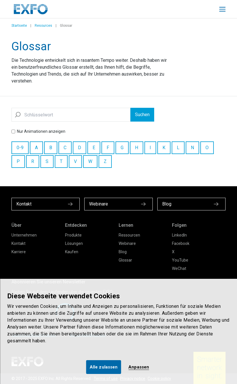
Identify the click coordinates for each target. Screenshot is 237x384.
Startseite (19, 26)
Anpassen (138, 367)
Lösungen (74, 243)
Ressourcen (129, 235)
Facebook (180, 243)
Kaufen (71, 251)
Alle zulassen (103, 367)
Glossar (125, 260)
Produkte (73, 235)
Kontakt (18, 243)
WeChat (179, 268)
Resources (43, 26)
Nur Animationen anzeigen (41, 131)
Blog (123, 251)
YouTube (180, 260)
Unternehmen (24, 235)
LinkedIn (179, 235)
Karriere (18, 251)
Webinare (127, 243)
